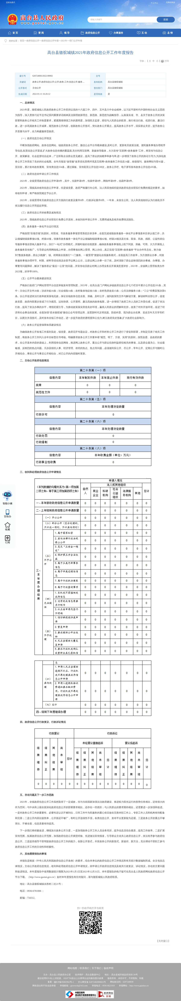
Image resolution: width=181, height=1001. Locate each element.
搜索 (165, 19)
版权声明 (108, 968)
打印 (167, 61)
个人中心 (154, 3)
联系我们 (84, 968)
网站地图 (72, 968)
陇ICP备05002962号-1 (64, 982)
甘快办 (7, 516)
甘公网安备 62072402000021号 (92, 982)
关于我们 (96, 968)
